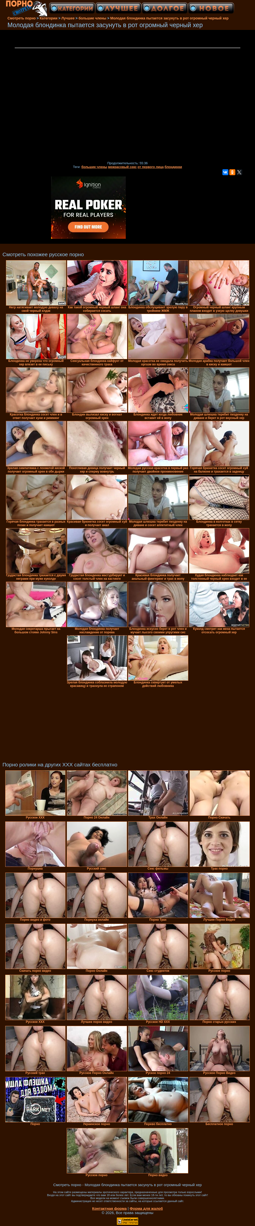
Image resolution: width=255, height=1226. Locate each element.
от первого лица (150, 167)
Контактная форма (109, 1208)
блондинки (173, 167)
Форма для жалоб (146, 1208)
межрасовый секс (122, 167)
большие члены (94, 167)
